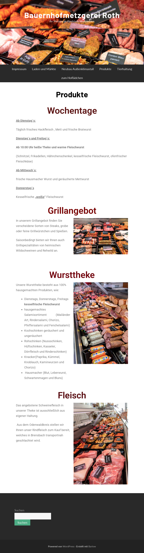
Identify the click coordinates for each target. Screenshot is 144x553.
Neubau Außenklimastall (78, 69)
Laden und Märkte (44, 69)
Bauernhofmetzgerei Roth (72, 15)
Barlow (92, 546)
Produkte (105, 69)
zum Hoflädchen (72, 78)
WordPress (68, 546)
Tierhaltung (124, 69)
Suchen (19, 510)
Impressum (19, 69)
